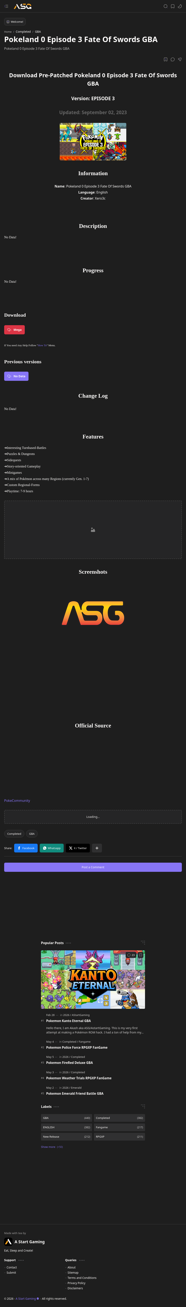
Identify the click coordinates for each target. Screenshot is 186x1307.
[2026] (67, 1015)
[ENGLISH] (66, 1127)
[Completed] (14, 833)
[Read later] (165, 59)
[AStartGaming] (81, 1015)
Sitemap (73, 1273)
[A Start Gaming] (24, 6)
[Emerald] (76, 1088)
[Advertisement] (93, 530)
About (72, 1267)
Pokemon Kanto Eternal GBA (68, 1021)
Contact (12, 1267)
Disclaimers (75, 1288)
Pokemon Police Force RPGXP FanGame (77, 1047)
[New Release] (66, 1137)
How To (42, 345)
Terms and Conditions (82, 1278)
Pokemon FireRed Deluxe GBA (69, 1063)
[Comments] (131, 955)
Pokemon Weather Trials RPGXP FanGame (79, 1078)
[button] (6, 6)
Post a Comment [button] (93, 867)
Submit (11, 1273)
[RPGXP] (119, 1137)
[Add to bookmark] (140, 955)
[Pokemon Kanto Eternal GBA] (93, 979)
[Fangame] (85, 1041)
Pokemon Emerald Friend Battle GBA (74, 1093)
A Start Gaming (27, 1299)
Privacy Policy (77, 1283)
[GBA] (32, 833)
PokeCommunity (17, 800)
